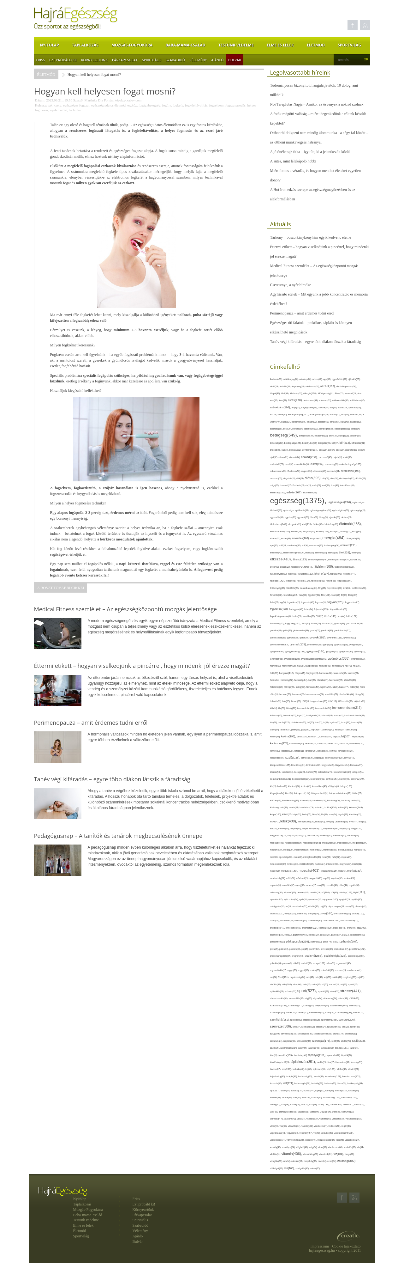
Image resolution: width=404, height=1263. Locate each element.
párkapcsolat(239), (298, 941)
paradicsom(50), (357, 935)
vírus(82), (323, 1147)
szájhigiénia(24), (322, 1005)
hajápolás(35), (312, 666)
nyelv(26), (304, 899)
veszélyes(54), (289, 1147)
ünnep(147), (277, 1118)
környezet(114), (303, 793)
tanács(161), (342, 1047)
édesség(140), (278, 492)
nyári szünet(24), (291, 899)
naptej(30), (300, 885)
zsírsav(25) (315, 1168)
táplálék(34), (346, 1055)
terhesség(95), (306, 1076)
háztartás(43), (350, 680)
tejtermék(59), (320, 1069)
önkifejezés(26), (325, 928)
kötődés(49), (276, 800)
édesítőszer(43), (347, 485)
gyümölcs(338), (339, 658)
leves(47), (354, 822)
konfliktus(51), (332, 779)
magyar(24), (356, 828)
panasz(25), (325, 935)
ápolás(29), (343, 407)
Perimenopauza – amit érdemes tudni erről (302, 313)
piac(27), (337, 942)
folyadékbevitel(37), (339, 609)
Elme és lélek (280, 45)
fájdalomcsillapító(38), (344, 567)
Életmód (316, 45)
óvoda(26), (275, 920)
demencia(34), (334, 471)
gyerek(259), (318, 637)
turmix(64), (295, 1104)
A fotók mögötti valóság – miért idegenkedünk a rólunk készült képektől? (318, 118)
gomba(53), (315, 630)
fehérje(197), (322, 573)
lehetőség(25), (355, 814)
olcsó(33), (350, 906)
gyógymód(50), (277, 651)
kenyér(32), (275, 751)
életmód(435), (350, 524)
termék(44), (319, 1076)
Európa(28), (355, 559)
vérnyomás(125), (296, 1139)
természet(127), (333, 1076)
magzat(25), (293, 835)
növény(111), (346, 892)
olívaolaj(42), (361, 906)
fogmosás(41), (308, 602)
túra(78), (285, 1104)
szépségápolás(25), (312, 1020)
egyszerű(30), (303, 517)
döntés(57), (361, 478)
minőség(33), (293, 864)
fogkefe (178, 105)
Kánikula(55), (325, 736)
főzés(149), (331, 616)
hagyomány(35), (289, 666)
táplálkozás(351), (303, 1062)
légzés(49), (343, 814)
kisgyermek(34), (342, 765)
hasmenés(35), (341, 673)
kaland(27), (340, 730)
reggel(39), (293, 970)
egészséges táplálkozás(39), (296, 510)
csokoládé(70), (277, 464)
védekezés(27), (321, 1126)
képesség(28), (287, 751)
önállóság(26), (301, 920)
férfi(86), (347, 588)
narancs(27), (311, 885)
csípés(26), (338, 457)
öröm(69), (352, 928)
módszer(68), (333, 864)
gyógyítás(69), (356, 645)
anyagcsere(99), (309, 407)
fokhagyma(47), (296, 609)
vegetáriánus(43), (278, 1133)
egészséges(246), (341, 502)
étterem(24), (334, 559)
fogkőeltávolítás (196, 105)
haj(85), (301, 666)
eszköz (132, 105)
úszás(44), (315, 1112)
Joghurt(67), (316, 730)
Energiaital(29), (353, 538)
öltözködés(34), (287, 920)
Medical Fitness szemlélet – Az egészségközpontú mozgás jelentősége (314, 271)
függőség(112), (293, 623)
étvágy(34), (345, 559)
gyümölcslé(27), (358, 659)
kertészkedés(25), (346, 751)
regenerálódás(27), (279, 970)
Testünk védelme (236, 45)
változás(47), (325, 1119)
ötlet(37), (288, 935)
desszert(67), (276, 478)
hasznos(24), (353, 673)
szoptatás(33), (289, 1041)
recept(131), (320, 963)
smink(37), (317, 984)
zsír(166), (289, 1168)
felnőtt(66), (331, 581)
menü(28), (298, 857)
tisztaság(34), (297, 1090)
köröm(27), (357, 793)
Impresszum (320, 1246)
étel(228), (345, 552)
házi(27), (312, 680)
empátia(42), (316, 538)
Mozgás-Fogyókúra (131, 45)
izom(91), (346, 722)
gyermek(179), (298, 644)
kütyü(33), (297, 814)
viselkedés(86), (336, 1147)
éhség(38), (324, 517)
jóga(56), (305, 730)
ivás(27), (319, 722)
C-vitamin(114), (310, 449)
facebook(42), (297, 567)
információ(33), (290, 715)
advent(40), (317, 379)
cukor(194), (318, 464)
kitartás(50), (276, 772)
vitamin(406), (292, 1154)
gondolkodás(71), (342, 630)
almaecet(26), (351, 393)
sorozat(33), (335, 984)
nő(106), (326, 892)
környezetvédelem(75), (341, 793)
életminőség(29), (331, 524)
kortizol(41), (306, 786)
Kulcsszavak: (44, 105)
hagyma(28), (276, 666)
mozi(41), (342, 871)
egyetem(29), (291, 517)
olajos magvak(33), (337, 906)
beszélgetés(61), (343, 429)
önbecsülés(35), (315, 920)
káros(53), (323, 743)
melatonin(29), (276, 850)
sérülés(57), (276, 984)
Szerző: (78, 100)
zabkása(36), (297, 1161)
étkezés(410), (281, 559)
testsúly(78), (318, 1083)
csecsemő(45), (326, 457)
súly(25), (309, 998)
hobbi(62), (355, 687)
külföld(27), (287, 814)
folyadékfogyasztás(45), (281, 616)
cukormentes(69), (279, 471)
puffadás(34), (276, 963)
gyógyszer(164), (316, 651)
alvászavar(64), (311, 400)
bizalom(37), (355, 436)
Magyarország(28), (279, 835)
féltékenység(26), (278, 588)
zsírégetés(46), (302, 1168)
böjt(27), (336, 443)
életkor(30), (318, 524)
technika (74, 110)
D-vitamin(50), (294, 471)
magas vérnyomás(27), (312, 828)
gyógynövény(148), (296, 651)
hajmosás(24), (338, 666)
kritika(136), (331, 807)
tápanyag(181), (317, 1055)
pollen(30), (284, 949)
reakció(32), (307, 963)
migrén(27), (347, 857)
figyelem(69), (314, 595)
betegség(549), (284, 435)
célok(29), (340, 450)
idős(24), (274, 708)
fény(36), (322, 588)
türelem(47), (348, 1104)
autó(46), (345, 414)
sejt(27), (361, 977)
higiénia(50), (326, 687)
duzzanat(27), (286, 485)
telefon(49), (342, 1069)
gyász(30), (305, 638)
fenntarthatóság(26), (309, 588)
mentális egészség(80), (282, 857)
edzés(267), (295, 492)
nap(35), (327, 878)
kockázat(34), (288, 772)
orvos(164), (327, 913)
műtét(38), (291, 878)
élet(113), (307, 524)
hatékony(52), (287, 680)
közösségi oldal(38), (279, 807)
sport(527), (307, 990)
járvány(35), (285, 730)
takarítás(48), (314, 1048)
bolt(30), (306, 443)
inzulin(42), (339, 715)
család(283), (310, 457)
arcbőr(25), (282, 414)
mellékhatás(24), (302, 850)
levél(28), (330, 822)
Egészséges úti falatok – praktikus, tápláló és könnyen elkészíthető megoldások (311, 327)
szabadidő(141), (279, 1005)
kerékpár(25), (311, 751)
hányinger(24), (312, 673)
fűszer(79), (316, 623)
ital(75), (311, 722)
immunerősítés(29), (306, 708)
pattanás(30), (317, 942)
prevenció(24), (327, 949)
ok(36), (289, 906)
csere (58, 105)
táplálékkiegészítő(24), (280, 1062)
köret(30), (289, 793)
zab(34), (287, 1161)
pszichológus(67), (356, 956)
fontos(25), (298, 616)
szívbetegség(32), (289, 1034)
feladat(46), (291, 581)
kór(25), (274, 786)
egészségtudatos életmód (108, 105)
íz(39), (326, 722)
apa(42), (334, 407)
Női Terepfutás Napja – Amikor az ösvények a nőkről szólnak (317, 104)
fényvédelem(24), (335, 588)
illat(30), (282, 708)
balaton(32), (312, 422)
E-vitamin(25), (299, 485)
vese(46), (340, 1140)
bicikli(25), (333, 436)
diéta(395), (313, 478)
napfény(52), (337, 878)
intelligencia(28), (314, 715)
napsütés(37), (288, 885)
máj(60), (303, 835)
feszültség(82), (291, 595)
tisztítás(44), (310, 1090)
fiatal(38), (303, 595)
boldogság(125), (293, 443)
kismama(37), (356, 765)
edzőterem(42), (310, 492)
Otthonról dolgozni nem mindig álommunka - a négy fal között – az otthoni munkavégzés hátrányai (319, 137)
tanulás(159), (286, 1055)
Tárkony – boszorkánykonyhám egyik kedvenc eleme (310, 237)
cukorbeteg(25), (332, 464)
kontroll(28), (344, 779)
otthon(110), (358, 913)
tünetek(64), (336, 1104)
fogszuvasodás (235, 105)
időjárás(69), (360, 701)
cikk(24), (361, 450)
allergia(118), (310, 393)
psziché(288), (314, 955)
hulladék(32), (276, 701)
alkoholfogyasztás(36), (346, 386)
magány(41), (296, 828)
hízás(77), (344, 687)
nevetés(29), (316, 892)
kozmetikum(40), (320, 786)
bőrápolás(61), (358, 443)
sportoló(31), (324, 991)
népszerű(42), (290, 892)
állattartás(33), (296, 393)
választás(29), (312, 1119)
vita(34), (360, 1147)
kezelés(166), (293, 757)
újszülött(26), (304, 1112)
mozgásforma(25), (329, 871)
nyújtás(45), (357, 899)
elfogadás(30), (309, 531)
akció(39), (275, 386)
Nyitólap (49, 45)
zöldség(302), (346, 1160)
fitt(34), (344, 595)
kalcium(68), (351, 730)
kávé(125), (334, 743)
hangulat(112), (287, 673)
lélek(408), (289, 821)
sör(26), (344, 984)
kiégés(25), (319, 758)
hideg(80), (300, 687)
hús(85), (286, 701)
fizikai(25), (275, 602)
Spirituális (151, 60)
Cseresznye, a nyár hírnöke (290, 285)
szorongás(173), (321, 1041)
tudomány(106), (350, 1097)
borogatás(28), (324, 443)
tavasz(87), (276, 1069)
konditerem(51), (318, 779)
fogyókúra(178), (279, 609)
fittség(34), (352, 595)
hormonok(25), (299, 694)
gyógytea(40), (332, 651)
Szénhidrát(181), (280, 1019)
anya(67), (296, 407)
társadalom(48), (343, 1062)
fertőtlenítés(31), (359, 588)
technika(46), (299, 1069)
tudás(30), (306, 1097)
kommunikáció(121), (281, 779)
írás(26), (274, 722)
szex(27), (297, 1027)
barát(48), (345, 422)
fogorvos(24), (321, 602)
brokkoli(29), (276, 450)
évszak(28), (285, 567)
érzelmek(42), (276, 553)
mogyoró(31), (346, 864)
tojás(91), (320, 1090)
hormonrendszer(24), (315, 694)
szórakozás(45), (304, 1041)
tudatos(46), (317, 1097)
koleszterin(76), (326, 772)
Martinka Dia (94, 100)
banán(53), (335, 422)
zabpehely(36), (311, 1161)
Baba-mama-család (185, 45)
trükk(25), (297, 1097)
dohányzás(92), (347, 478)
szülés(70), (346, 1041)
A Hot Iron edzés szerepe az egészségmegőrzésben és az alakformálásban (312, 194)
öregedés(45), (340, 928)
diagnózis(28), (289, 478)
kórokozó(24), (294, 786)
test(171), (288, 1083)
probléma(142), (357, 949)
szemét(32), (358, 1012)
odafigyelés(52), (278, 906)
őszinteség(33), (277, 935)
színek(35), (355, 1027)
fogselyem (216, 105)
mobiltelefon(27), (307, 864)
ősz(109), (361, 927)
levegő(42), (320, 822)
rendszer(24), (341, 970)
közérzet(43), (306, 800)
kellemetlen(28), (356, 743)
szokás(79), (339, 1034)
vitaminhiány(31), (311, 1154)
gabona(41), (340, 623)
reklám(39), (315, 970)
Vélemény (198, 60)
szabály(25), (309, 1005)
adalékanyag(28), (291, 379)
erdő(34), (283, 545)
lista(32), (362, 822)
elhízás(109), (323, 531)
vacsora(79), (290, 1119)
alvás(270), (296, 400)
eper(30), (274, 545)
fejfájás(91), (336, 573)
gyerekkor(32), (349, 638)
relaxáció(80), (328, 970)
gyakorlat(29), (293, 638)
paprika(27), (336, 935)
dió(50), (326, 478)
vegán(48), (347, 1126)
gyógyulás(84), (346, 651)
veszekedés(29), (352, 1140)
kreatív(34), (294, 807)
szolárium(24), (276, 1041)
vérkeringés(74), (278, 1140)
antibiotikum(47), (357, 400)
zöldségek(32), (277, 1168)
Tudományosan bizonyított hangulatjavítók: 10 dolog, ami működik (314, 90)
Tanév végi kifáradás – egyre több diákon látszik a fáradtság (315, 341)
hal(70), (349, 666)
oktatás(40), (314, 906)
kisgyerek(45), (328, 765)
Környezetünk (94, 60)
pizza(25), (274, 949)
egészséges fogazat (76, 105)
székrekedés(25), (317, 1012)
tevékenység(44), (355, 1083)
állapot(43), (275, 393)
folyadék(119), (322, 609)
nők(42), (335, 892)
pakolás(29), (314, 935)
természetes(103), (351, 1076)
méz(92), (336, 857)
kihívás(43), (349, 758)
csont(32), (289, 464)
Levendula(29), (342, 822)
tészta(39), (342, 1083)
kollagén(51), (358, 772)
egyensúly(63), (277, 517)
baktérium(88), (299, 422)
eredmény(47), (295, 545)
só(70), (325, 984)
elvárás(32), (276, 538)
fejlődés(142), (278, 580)
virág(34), (313, 1147)
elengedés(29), (295, 524)
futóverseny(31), (277, 623)
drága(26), (275, 485)
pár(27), (346, 935)
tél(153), (332, 1069)
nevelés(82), (303, 892)
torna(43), (330, 1090)
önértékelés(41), (278, 928)
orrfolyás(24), (314, 913)
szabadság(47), (295, 1005)
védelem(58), (334, 1126)
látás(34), (316, 814)
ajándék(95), (354, 379)
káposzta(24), (358, 736)
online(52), (302, 913)
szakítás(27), (354, 1005)
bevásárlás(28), (322, 436)
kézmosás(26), (307, 758)
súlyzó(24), (318, 998)
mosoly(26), (275, 871)
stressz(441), (351, 991)
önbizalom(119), (332, 920)
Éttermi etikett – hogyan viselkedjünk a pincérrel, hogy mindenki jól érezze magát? (319, 252)
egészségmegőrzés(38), (321, 510)
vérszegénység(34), (327, 1140)
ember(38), (286, 538)
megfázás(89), (329, 843)
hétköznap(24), (277, 687)
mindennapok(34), (278, 864)
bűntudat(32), (295, 450)
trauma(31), (287, 1097)
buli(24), (285, 450)
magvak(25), (345, 828)
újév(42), (274, 1112)
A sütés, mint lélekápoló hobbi (293, 161)
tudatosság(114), (332, 1097)
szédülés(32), (302, 1012)
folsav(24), (309, 609)
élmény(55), (346, 531)
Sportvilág (349, 45)
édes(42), (335, 485)
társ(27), (332, 1062)
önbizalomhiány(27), (350, 920)
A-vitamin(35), (276, 379)
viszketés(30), (350, 1147)
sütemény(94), (330, 998)
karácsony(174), (280, 743)
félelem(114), (304, 580)
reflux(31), (331, 963)
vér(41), (317, 1133)
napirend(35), (350, 878)
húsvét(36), (296, 701)
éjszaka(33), (335, 517)
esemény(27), (321, 553)
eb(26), (309, 485)
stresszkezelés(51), (279, 998)
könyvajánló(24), (277, 793)
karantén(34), (311, 743)
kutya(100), (276, 814)
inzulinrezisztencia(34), (354, 715)
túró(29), (305, 1104)
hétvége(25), (289, 687)
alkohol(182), (328, 386)
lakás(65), (307, 814)
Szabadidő (175, 60)
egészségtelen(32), (341, 510)
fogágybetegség (149, 105)
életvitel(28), (296, 531)
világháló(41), (302, 1147)
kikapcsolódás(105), (281, 765)
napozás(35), (276, 885)
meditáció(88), (277, 843)
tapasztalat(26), (334, 1055)
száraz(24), (291, 1012)
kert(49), (334, 751)
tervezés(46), (276, 1083)
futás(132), (352, 616)
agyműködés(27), (340, 379)
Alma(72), (340, 393)
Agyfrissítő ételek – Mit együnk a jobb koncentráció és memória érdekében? (319, 299)
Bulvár (234, 60)
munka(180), (354, 870)
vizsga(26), (349, 1154)
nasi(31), (322, 885)
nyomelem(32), (315, 899)
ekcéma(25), (346, 517)
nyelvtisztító (58, 110)
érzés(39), (310, 553)
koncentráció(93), (301, 779)
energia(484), (335, 538)
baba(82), (286, 422)
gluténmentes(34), (301, 630)
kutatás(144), (356, 807)
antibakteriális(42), (341, 400)
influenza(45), (276, 715)
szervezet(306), (281, 1026)
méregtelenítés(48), (312, 857)
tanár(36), (354, 1048)
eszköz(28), (333, 553)
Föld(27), (320, 616)
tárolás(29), (322, 1062)
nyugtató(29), (345, 899)
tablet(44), (303, 1048)
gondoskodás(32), (278, 638)
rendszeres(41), (355, 970)
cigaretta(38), (351, 450)
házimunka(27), (336, 680)
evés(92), (275, 566)
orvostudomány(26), (343, 913)
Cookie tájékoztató (346, 1246)
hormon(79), (285, 694)
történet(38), (276, 1097)
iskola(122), (284, 722)
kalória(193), (289, 736)
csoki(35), (347, 457)
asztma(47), (335, 414)
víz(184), (339, 1154)
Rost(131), (284, 977)
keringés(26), (323, 751)
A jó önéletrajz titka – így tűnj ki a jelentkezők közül (310, 151)
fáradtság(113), (306, 573)
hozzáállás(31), (332, 694)
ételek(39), (356, 553)
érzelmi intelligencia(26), (294, 553)
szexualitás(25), (308, 1027)
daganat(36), (307, 471)
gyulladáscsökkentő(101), (314, 658)
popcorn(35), (295, 949)
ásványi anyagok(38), (320, 414)
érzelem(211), (348, 545)
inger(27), (301, 715)
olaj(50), (324, 906)
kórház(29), (282, 786)
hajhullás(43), (325, 666)
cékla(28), (323, 450)
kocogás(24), (300, 772)
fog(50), (284, 602)
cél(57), (332, 450)
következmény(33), (291, 800)
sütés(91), (343, 998)
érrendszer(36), (316, 545)
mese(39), (327, 857)
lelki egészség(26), (306, 822)
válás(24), (301, 1119)
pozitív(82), (315, 949)
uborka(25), (359, 1104)
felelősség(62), (318, 581)
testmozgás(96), (303, 1083)
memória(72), (316, 850)
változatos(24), (339, 1119)
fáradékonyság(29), (279, 574)
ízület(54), (275, 730)
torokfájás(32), (341, 1090)
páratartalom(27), (278, 942)
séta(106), (287, 984)
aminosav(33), (325, 400)
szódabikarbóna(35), (322, 1034)
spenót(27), (353, 984)
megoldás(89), (360, 843)
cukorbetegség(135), (350, 464)
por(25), (305, 949)
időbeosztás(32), (346, 701)
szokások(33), (351, 1034)
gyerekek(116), (335, 637)
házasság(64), (301, 680)
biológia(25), (344, 436)
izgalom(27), (336, 722)
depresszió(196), (351, 471)
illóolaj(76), (291, 708)
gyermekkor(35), (315, 645)
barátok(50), (355, 422)
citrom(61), (283, 457)
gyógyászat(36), (341, 645)
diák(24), (300, 478)
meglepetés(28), (345, 843)
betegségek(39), (307, 436)
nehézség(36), (277, 892)
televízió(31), (353, 1069)
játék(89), (296, 730)
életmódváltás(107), (280, 531)
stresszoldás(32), (297, 998)
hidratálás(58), (313, 687)
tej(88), (309, 1069)
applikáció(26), (354, 407)
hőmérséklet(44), (347, 694)
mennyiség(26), (330, 850)
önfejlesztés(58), (293, 928)
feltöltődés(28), (293, 588)
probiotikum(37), (341, 949)
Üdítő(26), (337, 1112)
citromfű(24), (295, 457)
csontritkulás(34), (302, 464)
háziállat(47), (323, 680)
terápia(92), (292, 1076)
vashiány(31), (307, 1126)
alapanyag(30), (299, 386)
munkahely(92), (278, 878)
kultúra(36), (343, 807)
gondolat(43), (327, 630)
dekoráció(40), (320, 471)
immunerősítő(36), (323, 708)
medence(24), (353, 835)
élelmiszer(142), (279, 524)
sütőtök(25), (354, 998)
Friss (40, 60)
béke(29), (288, 429)
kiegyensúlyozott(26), (334, 758)
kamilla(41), (313, 736)
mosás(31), (357, 864)
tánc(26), (274, 1055)
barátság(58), (276, 429)
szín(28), (346, 1027)
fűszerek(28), (328, 623)
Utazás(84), (326, 1112)
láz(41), (325, 814)
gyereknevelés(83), (280, 645)
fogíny (166, 105)
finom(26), (336, 595)
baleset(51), (324, 422)
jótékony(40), (329, 730)
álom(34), (283, 400)
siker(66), (298, 984)
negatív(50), (354, 885)
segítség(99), (350, 977)
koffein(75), (312, 772)
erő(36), (305, 545)
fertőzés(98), (277, 595)
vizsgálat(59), (276, 1161)
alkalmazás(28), (313, 386)
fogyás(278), (336, 602)
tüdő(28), (313, 1104)
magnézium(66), (331, 828)
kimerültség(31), (298, 765)
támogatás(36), (328, 1048)
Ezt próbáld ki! (63, 60)
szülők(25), (275, 1048)
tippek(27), (286, 1090)
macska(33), (284, 828)
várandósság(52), (354, 1119)
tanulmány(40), (301, 1055)
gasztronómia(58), (354, 623)
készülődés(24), (277, 758)
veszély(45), (276, 1147)
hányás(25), (300, 673)
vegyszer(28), (293, 1133)
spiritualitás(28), (277, 991)
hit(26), (336, 687)
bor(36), (314, 443)
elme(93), (335, 531)
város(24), (275, 1126)
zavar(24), (322, 1161)
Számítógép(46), (278, 1012)
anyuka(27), (324, 407)
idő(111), (333, 701)
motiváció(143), (290, 870)
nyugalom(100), (331, 899)
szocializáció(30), (306, 1034)
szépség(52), (296, 1020)
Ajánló (217, 60)
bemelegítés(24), (327, 429)
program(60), (298, 956)
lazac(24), (333, 814)
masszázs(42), (340, 835)
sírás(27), (307, 984)
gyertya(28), (328, 645)
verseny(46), (311, 1140)
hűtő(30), (306, 701)
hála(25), (357, 666)
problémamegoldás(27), (281, 956)
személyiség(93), (344, 1012)
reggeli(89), (304, 970)
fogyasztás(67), (352, 602)
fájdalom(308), (324, 566)
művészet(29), (302, 878)
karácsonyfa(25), (297, 743)
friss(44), (342, 616)
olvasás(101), (277, 913)
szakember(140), (339, 1005)
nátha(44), (344, 885)
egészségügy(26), (358, 510)
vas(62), (284, 1126)
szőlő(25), (336, 1041)
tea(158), (287, 1069)
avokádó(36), (356, 414)
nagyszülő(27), (316, 878)
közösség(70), (334, 800)
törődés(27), (353, 1090)
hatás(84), (275, 680)
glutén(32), (288, 630)
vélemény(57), (307, 1133)
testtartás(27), (330, 1083)
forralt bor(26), (309, 616)
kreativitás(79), (307, 807)
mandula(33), (313, 835)
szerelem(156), (330, 1019)
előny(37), (356, 531)
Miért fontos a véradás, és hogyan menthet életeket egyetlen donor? (315, 175)
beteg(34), (355, 429)
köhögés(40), (334, 786)
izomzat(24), (356, 722)
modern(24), (320, 864)
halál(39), (274, 673)
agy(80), (327, 379)
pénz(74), (328, 942)
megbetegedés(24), (294, 843)
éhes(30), (314, 517)
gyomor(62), (360, 651)
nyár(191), (360, 892)
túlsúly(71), (276, 1104)
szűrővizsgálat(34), (289, 1048)
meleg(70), (288, 850)
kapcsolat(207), (342, 736)
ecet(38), (326, 485)
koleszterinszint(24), (343, 772)
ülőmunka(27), (348, 1112)
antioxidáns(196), (281, 407)
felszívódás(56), (344, 581)
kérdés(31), (299, 751)
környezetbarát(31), (321, 793)
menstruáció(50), (346, 850)
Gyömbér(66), (277, 659)
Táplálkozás (85, 45)
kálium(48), (275, 736)
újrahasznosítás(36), (288, 1112)
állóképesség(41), (326, 393)
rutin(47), (319, 977)
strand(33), (335, 991)
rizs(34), (274, 977)
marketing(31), (326, 835)
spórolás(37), (291, 991)
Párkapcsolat (125, 60)
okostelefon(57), (300, 906)
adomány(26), (305, 379)
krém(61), (319, 807)
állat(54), (285, 393)
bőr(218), (346, 442)
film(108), (326, 595)
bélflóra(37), (298, 429)
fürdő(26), (306, 623)
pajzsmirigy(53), (301, 935)
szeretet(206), (347, 1019)
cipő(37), (274, 457)
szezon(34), (321, 1027)
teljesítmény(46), (278, 1076)
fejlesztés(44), (349, 574)
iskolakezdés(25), (299, 722)
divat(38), (334, 478)
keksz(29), (344, 743)
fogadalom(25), (294, 602)
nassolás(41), (332, 885)
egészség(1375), (299, 500)
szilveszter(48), (334, 1027)
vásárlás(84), (294, 1126)
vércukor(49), (327, 1133)
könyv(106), (347, 786)
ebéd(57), (317, 485)
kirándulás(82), (314, 765)
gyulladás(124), (292, 658)
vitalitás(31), (276, 1154)
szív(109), (275, 1033)
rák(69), (297, 963)
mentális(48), (360, 850)
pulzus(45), (287, 963)
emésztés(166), (301, 538)
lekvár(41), (275, 822)
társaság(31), (357, 1062)
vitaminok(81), (326, 1154)
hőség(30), (360, 694)
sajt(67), (328, 977)
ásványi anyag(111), (299, 414)
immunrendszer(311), (347, 708)
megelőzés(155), (312, 842)
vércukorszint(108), (344, 1133)
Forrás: (109, 100)
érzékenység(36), (332, 545)
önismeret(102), (310, 927)
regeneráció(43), (343, 963)
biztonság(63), (277, 443)
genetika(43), (276, 630)
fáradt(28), (293, 574)
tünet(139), (324, 1104)
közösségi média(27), (351, 800)
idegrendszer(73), (319, 701)
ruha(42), (310, 977)
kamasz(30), (302, 736)
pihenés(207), (349, 941)
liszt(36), (274, 828)
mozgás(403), (310, 870)
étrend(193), (300, 559)
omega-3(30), (290, 913)
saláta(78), (337, 977)
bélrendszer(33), (311, 429)
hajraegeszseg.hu (322, 1250)
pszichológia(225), (336, 955)
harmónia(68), (326, 673)
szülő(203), (358, 1040)
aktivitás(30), (286, 386)
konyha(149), (358, 779)
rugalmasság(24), (298, 977)
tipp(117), (275, 1090)
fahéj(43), (308, 567)
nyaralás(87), (277, 899)
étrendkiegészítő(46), (318, 559)
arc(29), (274, 414)
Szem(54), (330, 1012)
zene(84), (332, 1161)
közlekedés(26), (319, 800)
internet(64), (328, 715)
